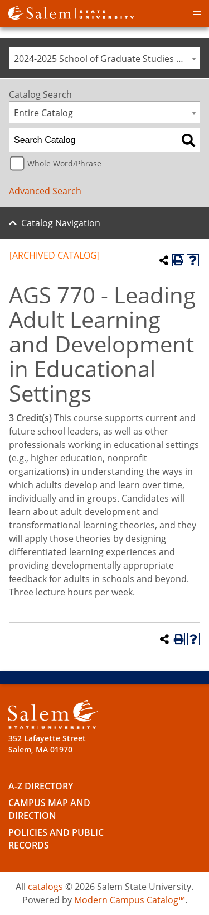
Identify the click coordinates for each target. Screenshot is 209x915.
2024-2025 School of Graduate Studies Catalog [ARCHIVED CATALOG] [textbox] (107, 59)
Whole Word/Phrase (64, 163)
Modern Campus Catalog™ (129, 900)
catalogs (45, 886)
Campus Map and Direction (49, 809)
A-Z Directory (40, 786)
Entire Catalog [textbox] (43, 113)
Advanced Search (45, 191)
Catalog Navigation (60, 223)
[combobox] (104, 58)
